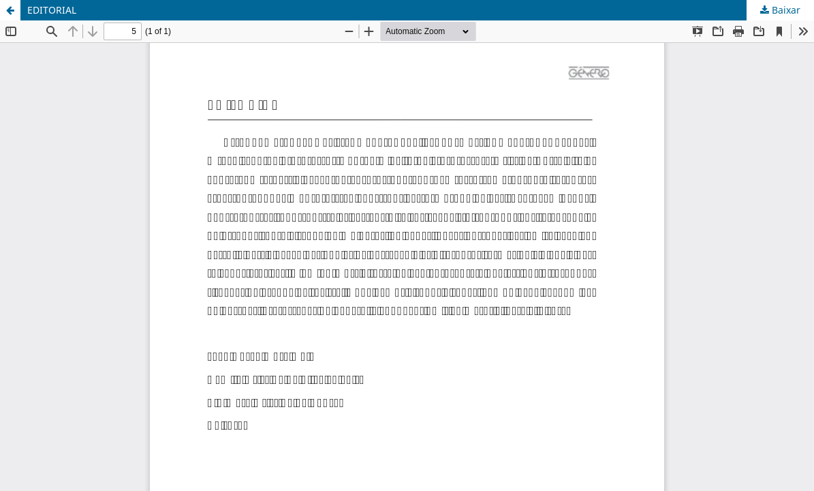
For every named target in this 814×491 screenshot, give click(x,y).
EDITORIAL (51, 9)
